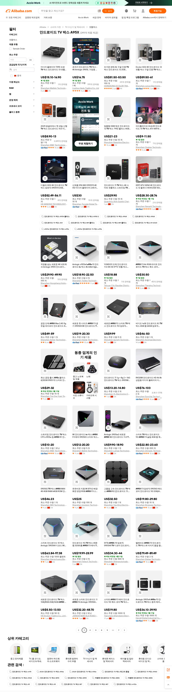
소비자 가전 (55, 27)
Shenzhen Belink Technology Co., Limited (85, 451)
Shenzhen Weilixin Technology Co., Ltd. (54, 88)
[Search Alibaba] (68, 10)
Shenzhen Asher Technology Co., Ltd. (54, 340)
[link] (168, 670)
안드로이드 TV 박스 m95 (20, 672)
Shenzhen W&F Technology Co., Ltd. (54, 145)
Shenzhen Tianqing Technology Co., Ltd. (149, 285)
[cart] (135, 11)
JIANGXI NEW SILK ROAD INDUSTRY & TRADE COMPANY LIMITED (85, 616)
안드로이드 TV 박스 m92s (125, 684)
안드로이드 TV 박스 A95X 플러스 (55, 216)
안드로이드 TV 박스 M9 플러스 (81, 223)
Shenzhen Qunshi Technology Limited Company (117, 340)
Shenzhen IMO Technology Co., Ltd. (54, 505)
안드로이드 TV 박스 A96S (146, 672)
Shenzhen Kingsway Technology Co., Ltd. (149, 505)
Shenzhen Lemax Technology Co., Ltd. (117, 451)
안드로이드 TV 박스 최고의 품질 (115, 672)
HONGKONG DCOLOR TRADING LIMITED (117, 86)
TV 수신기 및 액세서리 (75, 27)
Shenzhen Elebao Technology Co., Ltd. (149, 559)
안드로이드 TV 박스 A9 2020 (144, 223)
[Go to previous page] (78, 630)
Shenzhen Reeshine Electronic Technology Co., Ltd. (117, 142)
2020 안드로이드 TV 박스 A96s (50, 672)
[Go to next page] (124, 630)
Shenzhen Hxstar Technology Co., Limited (85, 340)
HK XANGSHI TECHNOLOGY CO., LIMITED (54, 204)
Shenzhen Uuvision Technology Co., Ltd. (85, 505)
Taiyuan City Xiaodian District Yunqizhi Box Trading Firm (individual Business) (117, 285)
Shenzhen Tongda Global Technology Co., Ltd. (85, 204)
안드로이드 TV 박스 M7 (71, 684)
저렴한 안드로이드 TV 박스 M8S (106, 678)
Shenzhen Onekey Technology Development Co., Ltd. (149, 147)
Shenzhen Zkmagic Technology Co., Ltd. (149, 451)
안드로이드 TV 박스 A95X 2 (87, 216)
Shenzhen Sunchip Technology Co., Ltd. (149, 396)
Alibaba (43, 27)
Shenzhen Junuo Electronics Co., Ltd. (149, 86)
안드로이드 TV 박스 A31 (52, 223)
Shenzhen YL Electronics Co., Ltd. (117, 394)
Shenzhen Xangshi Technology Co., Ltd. (149, 206)
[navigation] (21, 329)
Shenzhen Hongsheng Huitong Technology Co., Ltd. (54, 283)
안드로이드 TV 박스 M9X (48, 678)
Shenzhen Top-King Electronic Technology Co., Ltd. (117, 505)
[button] (99, 11)
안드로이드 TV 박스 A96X (115, 216)
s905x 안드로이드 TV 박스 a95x (55, 229)
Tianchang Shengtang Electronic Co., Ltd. (117, 616)
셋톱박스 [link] (93, 27)
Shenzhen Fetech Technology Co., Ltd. (85, 561)
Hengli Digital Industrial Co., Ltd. (149, 618)
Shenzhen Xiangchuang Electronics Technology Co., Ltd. (54, 559)
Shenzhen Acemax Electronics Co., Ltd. (149, 340)
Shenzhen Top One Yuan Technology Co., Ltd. (54, 396)
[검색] (108, 11)
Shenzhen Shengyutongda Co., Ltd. (117, 561)
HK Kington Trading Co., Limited (54, 616)
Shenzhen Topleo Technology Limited (85, 280)
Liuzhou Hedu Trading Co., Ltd (85, 88)
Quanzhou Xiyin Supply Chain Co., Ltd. (117, 201)
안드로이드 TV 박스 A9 (19, 684)
